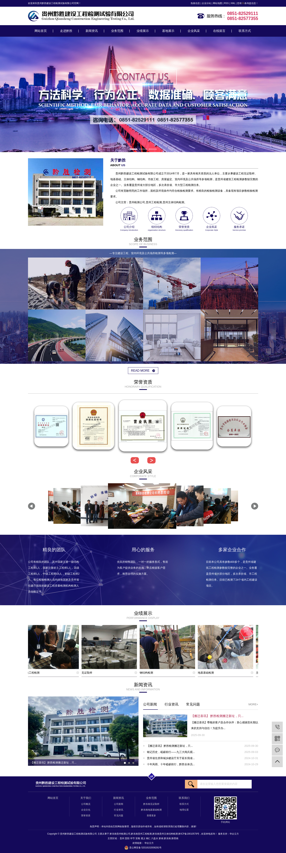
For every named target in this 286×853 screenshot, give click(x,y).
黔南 (161, 838)
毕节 (132, 838)
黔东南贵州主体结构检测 (165, 833)
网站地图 (217, 3)
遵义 (143, 838)
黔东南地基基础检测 (151, 809)
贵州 (122, 838)
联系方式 (245, 30)
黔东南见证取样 (151, 804)
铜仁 (148, 838)
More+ (253, 704)
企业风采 (194, 30)
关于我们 (85, 798)
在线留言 (219, 30)
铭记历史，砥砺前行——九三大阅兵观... (202, 752)
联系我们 (184, 798)
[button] (133, 149)
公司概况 (85, 804)
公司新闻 (150, 704)
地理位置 (184, 809)
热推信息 (195, 3)
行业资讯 (171, 704)
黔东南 (167, 838)
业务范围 (117, 30)
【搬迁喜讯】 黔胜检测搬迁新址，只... (202, 746)
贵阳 (127, 838)
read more (143, 370)
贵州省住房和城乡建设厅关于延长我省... (202, 758)
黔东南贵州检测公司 (120, 833)
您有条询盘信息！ (247, 3)
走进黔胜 (66, 30)
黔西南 (174, 838)
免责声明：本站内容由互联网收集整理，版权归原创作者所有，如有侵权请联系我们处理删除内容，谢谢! (143, 826)
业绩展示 (143, 30)
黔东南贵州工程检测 (141, 833)
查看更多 (151, 815)
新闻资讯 (92, 30)
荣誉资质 (85, 815)
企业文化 (85, 809)
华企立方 (234, 833)
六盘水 (155, 838)
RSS (226, 3)
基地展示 (168, 30)
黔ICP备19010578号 (188, 833)
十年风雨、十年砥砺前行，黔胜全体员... (202, 764)
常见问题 (193, 704)
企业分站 (206, 3)
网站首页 (41, 30)
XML (233, 3)
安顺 (138, 838)
